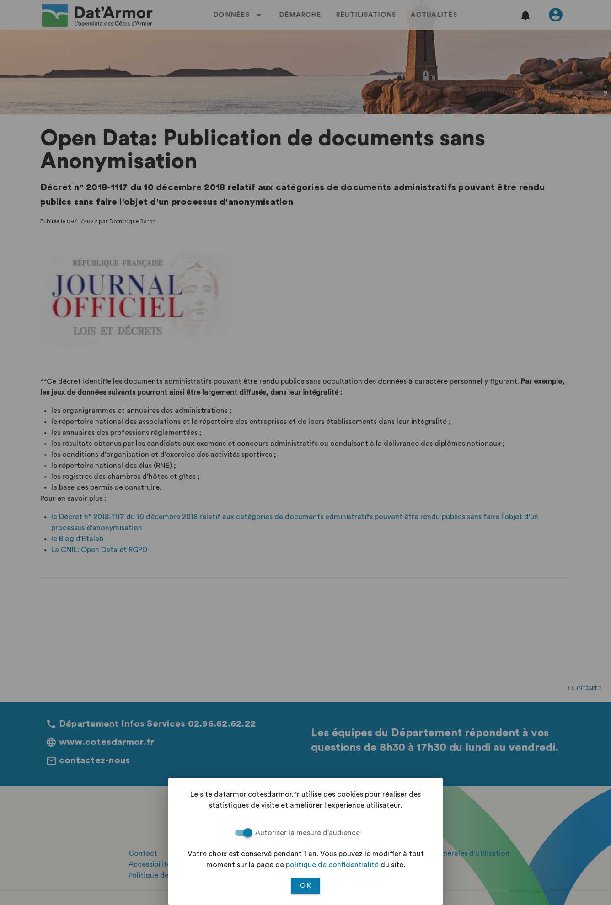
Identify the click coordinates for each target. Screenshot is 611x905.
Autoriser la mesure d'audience (307, 832)
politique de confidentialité (332, 864)
